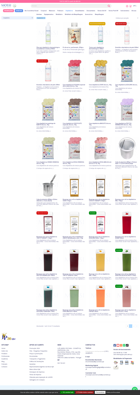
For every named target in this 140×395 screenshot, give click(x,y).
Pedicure (60, 10)
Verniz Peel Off (113, 10)
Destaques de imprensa (36, 372)
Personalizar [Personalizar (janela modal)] (100, 392)
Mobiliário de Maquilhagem (74, 14)
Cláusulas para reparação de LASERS (41, 377)
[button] (135, 6)
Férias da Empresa (35, 374)
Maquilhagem (99, 14)
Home (3, 348)
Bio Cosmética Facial (31, 10)
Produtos (4, 353)
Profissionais (5, 356)
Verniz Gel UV (102, 10)
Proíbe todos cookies (84, 392)
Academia (4, 359)
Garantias (32, 364)
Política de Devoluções (36, 361)
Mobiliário (59, 14)
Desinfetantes (79, 10)
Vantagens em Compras (37, 380)
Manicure (52, 10)
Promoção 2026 (34, 348)
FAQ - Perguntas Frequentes (38, 351)
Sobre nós (4, 351)
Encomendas (33, 356)
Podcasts (4, 364)
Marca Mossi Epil (34, 369)
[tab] (17, 18)
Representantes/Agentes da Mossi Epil (41, 367)
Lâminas (39, 14)
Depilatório (69, 10)
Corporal (44, 10)
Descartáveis (91, 10)
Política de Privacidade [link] (113, 392)
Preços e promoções (36, 353)
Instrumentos (125, 10)
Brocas (134, 10)
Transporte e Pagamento (37, 359)
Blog (2, 361)
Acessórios (89, 14)
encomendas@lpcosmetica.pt (94, 362)
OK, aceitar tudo (67, 392)
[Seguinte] (137, 326)
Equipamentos (48, 14)
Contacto (4, 367)
